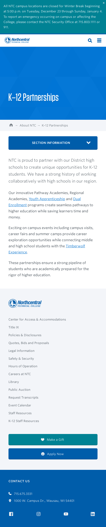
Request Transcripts (23, 397)
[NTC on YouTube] (66, 514)
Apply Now (52, 454)
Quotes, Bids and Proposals (28, 343)
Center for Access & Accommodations (37, 319)
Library (13, 382)
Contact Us (19, 481)
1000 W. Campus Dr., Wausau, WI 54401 (41, 500)
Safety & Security (21, 358)
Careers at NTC (19, 374)
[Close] (103, 3)
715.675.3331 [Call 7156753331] (20, 493)
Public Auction (19, 389)
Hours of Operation (22, 366)
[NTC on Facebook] (11, 514)
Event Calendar (19, 405)
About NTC (28, 125)
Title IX (13, 327)
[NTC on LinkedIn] (94, 514)
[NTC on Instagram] (39, 514)
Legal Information (21, 350)
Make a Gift (52, 439)
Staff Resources (20, 413)
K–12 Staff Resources (23, 421)
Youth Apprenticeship (47, 199)
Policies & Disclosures (24, 335)
